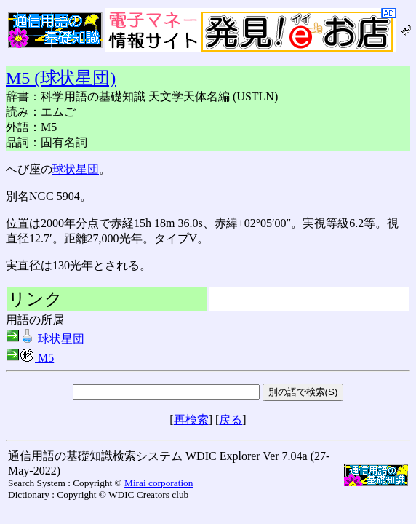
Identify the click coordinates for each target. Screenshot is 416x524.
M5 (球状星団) (61, 77)
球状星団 (75, 169)
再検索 (191, 419)
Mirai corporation (158, 482)
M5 (30, 358)
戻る (230, 419)
